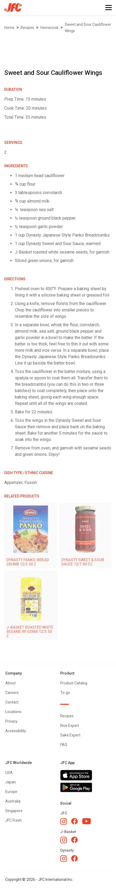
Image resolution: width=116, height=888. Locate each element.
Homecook (49, 27)
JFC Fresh (13, 820)
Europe (11, 792)
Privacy (11, 721)
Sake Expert (70, 735)
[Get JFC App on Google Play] (85, 787)
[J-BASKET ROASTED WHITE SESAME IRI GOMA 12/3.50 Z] (30, 605)
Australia (12, 801)
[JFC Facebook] (74, 821)
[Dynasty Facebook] (74, 858)
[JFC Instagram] (63, 821)
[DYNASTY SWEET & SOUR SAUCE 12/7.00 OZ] (85, 535)
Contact (12, 702)
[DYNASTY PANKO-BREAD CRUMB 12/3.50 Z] (30, 535)
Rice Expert (69, 725)
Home (9, 27)
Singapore (14, 811)
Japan (10, 782)
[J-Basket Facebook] (74, 839)
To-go (65, 692)
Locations (13, 712)
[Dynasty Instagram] (63, 858)
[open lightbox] (58, 42)
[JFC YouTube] (86, 821)
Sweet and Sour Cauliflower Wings (88, 27)
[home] (11, 7)
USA (9, 772)
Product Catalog (73, 683)
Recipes (27, 27)
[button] (108, 7)
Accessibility (15, 731)
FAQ (63, 745)
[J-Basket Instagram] (63, 839)
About (10, 683)
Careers (12, 692)
